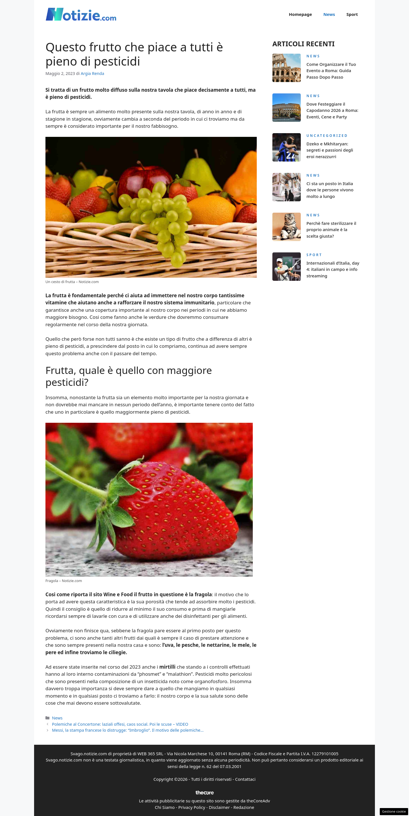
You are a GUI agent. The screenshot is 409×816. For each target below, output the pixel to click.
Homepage (300, 14)
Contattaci (245, 779)
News (329, 14)
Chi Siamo (165, 807)
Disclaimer (219, 807)
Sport (352, 14)
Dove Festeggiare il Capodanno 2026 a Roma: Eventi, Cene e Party (332, 110)
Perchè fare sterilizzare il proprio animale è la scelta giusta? (331, 229)
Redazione (243, 807)
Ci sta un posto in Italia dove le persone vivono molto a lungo (329, 190)
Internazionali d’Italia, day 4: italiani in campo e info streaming (332, 269)
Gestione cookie (394, 811)
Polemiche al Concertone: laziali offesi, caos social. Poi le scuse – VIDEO (120, 724)
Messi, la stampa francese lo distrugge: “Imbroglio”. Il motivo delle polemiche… (128, 730)
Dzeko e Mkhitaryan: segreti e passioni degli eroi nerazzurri (329, 150)
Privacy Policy (191, 807)
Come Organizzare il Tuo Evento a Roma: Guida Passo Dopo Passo (331, 70)
